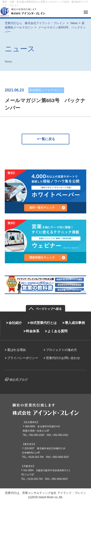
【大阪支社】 (28, 466)
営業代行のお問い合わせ (63, 358)
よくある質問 (57, 331)
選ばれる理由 (16, 350)
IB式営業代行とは (43, 323)
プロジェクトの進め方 (61, 350)
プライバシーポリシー (22, 358)
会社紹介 (15, 323)
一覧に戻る (45, 139)
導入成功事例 (75, 323)
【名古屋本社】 (31, 422)
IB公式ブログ (19, 379)
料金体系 (32, 331)
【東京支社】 (29, 444)
